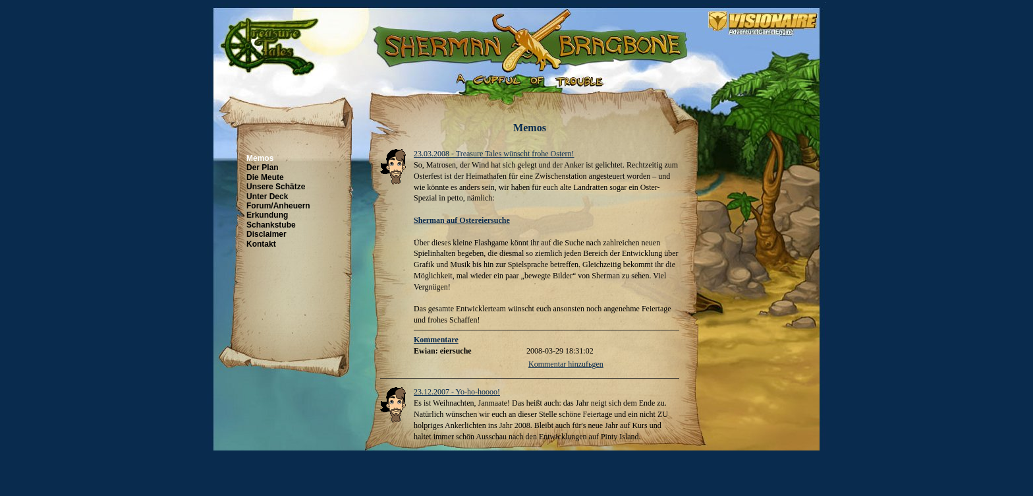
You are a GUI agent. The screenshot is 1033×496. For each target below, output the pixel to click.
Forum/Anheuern (278, 205)
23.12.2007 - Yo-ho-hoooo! (457, 391)
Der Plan (262, 167)
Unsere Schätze (275, 186)
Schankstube (271, 225)
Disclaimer (266, 234)
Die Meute (265, 177)
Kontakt (261, 244)
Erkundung (267, 215)
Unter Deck (267, 196)
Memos (259, 158)
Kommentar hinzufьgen (565, 364)
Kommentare (436, 339)
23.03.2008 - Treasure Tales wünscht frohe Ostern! (494, 153)
